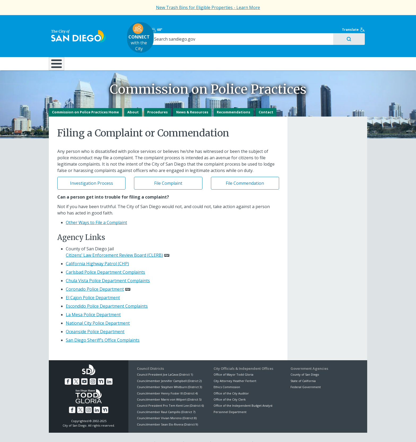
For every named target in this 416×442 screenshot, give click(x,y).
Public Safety (289, 47)
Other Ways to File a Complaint (96, 210)
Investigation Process (91, 171)
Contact (266, 100)
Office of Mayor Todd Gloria (233, 363)
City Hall (341, 47)
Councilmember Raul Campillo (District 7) (166, 400)
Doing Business (189, 47)
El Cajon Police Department (93, 286)
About (133, 100)
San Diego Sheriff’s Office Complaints (103, 328)
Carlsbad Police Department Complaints (105, 260)
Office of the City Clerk (230, 387)
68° (293, 21)
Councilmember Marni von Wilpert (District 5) (169, 387)
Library (238, 47)
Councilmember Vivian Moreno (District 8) (167, 406)
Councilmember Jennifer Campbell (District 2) (169, 369)
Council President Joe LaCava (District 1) (165, 363)
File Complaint (168, 171)
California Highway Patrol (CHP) (97, 252)
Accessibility (196, 431)
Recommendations (233, 100)
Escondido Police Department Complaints (107, 294)
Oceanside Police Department (95, 320)
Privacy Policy (169, 431)
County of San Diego (305, 363)
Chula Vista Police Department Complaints (108, 269)
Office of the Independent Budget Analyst (243, 394)
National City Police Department (98, 311)
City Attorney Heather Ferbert (235, 369)
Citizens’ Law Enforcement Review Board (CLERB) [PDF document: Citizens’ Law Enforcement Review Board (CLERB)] (114, 243)
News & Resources (192, 100)
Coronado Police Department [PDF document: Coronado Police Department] (95, 277)
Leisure (93, 47)
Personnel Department (230, 400)
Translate (355, 21)
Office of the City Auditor (231, 381)
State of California (303, 369)
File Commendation (245, 171)
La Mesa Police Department (93, 303)
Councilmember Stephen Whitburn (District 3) (169, 375)
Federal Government (306, 375)
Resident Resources (141, 47)
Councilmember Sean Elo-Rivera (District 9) (167, 412)
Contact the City (268, 431)
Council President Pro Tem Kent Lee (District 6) (170, 394)
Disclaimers (141, 431)
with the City (207, 29)
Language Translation (231, 431)
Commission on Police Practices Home (85, 100)
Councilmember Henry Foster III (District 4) (167, 381)
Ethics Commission (227, 375)
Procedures (157, 100)
